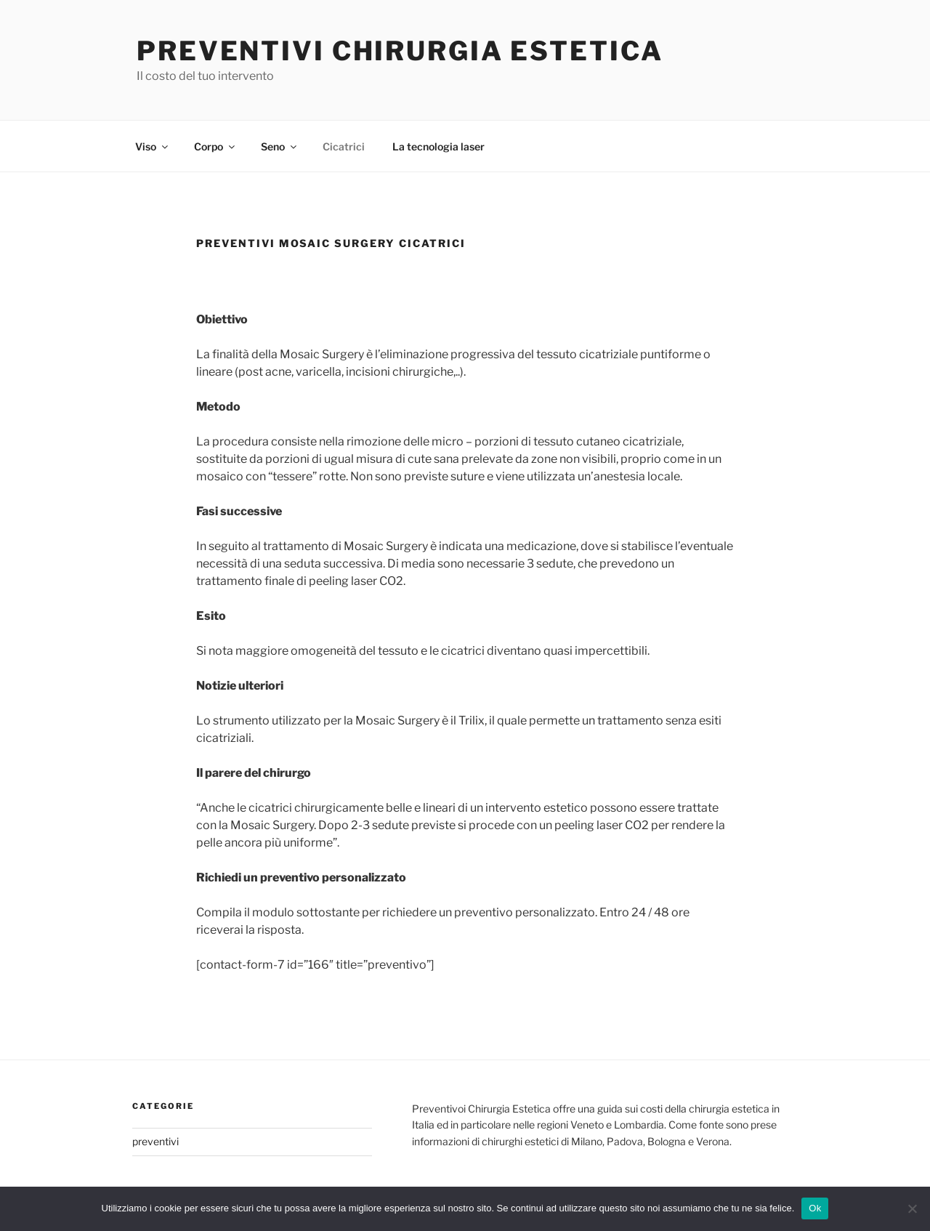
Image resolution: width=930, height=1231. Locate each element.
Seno (280, 146)
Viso (152, 146)
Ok (815, 1208)
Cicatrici (344, 146)
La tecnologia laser (438, 146)
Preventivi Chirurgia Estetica (400, 51)
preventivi (155, 1141)
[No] (912, 1208)
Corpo (215, 146)
